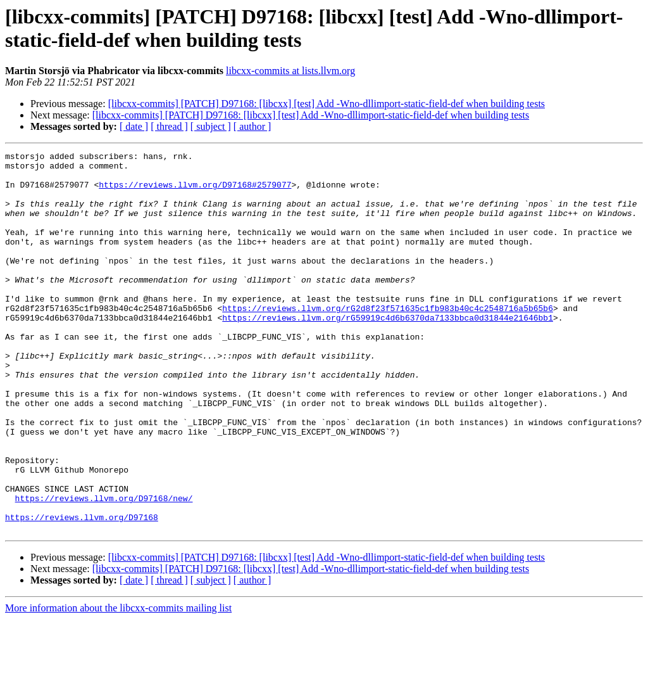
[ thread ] (169, 126)
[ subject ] (210, 126)
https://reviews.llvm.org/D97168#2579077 (195, 192)
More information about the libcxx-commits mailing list (118, 684)
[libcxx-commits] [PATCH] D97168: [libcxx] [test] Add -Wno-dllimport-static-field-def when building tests (326, 103)
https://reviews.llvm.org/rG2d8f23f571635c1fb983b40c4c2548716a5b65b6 (387, 340)
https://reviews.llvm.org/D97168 (81, 591)
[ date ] (134, 126)
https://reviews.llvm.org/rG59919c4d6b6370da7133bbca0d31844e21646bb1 (387, 351)
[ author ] (252, 126)
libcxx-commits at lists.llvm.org (290, 70)
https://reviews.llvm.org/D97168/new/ (104, 568)
